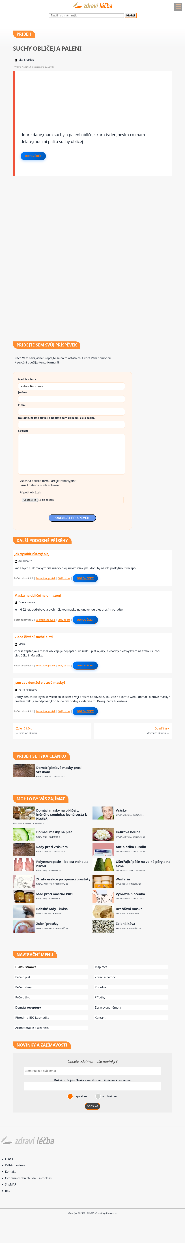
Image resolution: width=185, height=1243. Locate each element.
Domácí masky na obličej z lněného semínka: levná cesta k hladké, (61, 814)
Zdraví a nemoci (105, 977)
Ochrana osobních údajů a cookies (28, 1178)
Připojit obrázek (30, 492)
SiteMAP (10, 1184)
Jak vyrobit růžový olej (32, 554)
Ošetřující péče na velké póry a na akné (143, 864)
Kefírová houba (128, 832)
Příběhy (100, 997)
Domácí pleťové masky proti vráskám (58, 770)
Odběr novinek (15, 1165)
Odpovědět (33, 156)
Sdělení (23, 430)
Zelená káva (24, 728)
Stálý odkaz (64, 578)
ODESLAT (92, 1106)
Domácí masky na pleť (54, 832)
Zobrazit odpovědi (45, 578)
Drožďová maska (129, 909)
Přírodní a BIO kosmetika (32, 1018)
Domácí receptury (28, 1007)
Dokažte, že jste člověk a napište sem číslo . (56, 418)
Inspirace (101, 967)
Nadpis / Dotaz (28, 379)
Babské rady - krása (52, 909)
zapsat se (80, 1096)
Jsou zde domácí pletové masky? (39, 682)
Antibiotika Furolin (131, 847)
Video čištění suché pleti (33, 637)
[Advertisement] (93, 96)
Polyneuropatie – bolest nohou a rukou (62, 864)
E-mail (22, 405)
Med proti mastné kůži (54, 894)
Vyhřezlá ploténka (130, 894)
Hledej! (130, 15)
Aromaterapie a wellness (32, 1028)
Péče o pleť (22, 977)
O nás (9, 1159)
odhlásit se (109, 1096)
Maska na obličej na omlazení (37, 595)
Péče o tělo (22, 997)
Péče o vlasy (23, 987)
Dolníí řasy (162, 728)
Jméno (22, 392)
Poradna (100, 987)
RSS (7, 1191)
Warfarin (123, 879)
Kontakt (100, 1018)
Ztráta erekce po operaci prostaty (63, 879)
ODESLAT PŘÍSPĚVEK (72, 518)
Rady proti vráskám (52, 847)
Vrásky (121, 810)
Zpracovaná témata (108, 1007)
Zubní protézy (47, 924)
